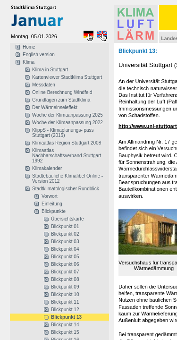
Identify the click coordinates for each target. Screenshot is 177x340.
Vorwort (50, 196)
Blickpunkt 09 (65, 286)
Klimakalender (47, 168)
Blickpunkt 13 (66, 317)
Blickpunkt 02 (65, 234)
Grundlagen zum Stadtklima (61, 99)
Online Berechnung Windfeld (62, 92)
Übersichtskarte (67, 218)
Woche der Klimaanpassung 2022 (67, 122)
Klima (28, 62)
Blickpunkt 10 (65, 294)
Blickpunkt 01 (65, 226)
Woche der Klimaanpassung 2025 (67, 115)
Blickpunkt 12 (65, 309)
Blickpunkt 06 (65, 264)
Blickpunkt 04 (65, 249)
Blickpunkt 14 (65, 324)
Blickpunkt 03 (65, 241)
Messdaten (43, 84)
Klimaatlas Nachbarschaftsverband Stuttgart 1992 (66, 155)
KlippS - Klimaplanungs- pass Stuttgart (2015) (63, 133)
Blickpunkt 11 (65, 302)
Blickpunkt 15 (65, 332)
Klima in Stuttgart (50, 69)
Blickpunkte (54, 211)
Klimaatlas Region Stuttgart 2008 (66, 142)
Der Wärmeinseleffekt (54, 107)
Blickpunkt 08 (65, 279)
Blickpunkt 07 (65, 271)
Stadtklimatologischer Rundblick (65, 188)
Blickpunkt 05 (65, 256)
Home (29, 47)
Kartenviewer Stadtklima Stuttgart (67, 77)
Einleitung (52, 203)
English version (39, 54)
